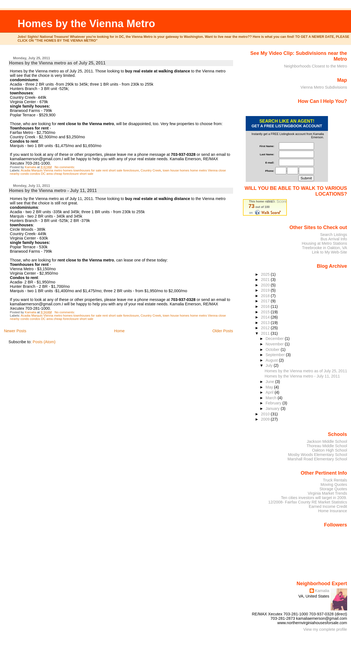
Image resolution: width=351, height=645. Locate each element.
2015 (266, 312)
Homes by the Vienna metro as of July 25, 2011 (57, 63)
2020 (266, 285)
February (274, 403)
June (270, 381)
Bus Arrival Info (334, 239)
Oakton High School (329, 450)
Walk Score (277, 201)
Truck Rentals (335, 480)
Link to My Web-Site (329, 252)
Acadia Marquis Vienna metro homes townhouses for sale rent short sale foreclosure (80, 170)
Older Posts (223, 331)
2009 (266, 419)
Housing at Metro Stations (324, 243)
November (275, 344)
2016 (266, 306)
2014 (266, 317)
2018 (266, 296)
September (276, 355)
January (273, 408)
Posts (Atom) (44, 342)
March (272, 398)
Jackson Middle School (327, 441)
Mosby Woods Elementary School (317, 454)
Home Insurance (332, 511)
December (275, 338)
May (270, 387)
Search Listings (333, 234)
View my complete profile (325, 629)
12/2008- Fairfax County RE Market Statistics (307, 502)
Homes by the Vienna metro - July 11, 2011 (53, 190)
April (270, 392)
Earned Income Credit (328, 506)
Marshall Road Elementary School (317, 459)
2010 (266, 414)
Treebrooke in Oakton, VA (324, 248)
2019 (266, 290)
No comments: (65, 167)
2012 (266, 328)
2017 (266, 301)
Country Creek (151, 170)
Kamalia (322, 590)
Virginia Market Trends (327, 493)
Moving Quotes (334, 484)
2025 (266, 274)
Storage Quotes (333, 489)
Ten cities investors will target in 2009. (314, 497)
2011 (266, 333)
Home (119, 331)
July (270, 365)
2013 (266, 322)
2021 (266, 279)
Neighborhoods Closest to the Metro (315, 66)
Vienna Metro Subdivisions (324, 87)
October (273, 349)
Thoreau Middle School (327, 446)
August (272, 360)
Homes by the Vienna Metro (86, 23)
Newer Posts (15, 331)
